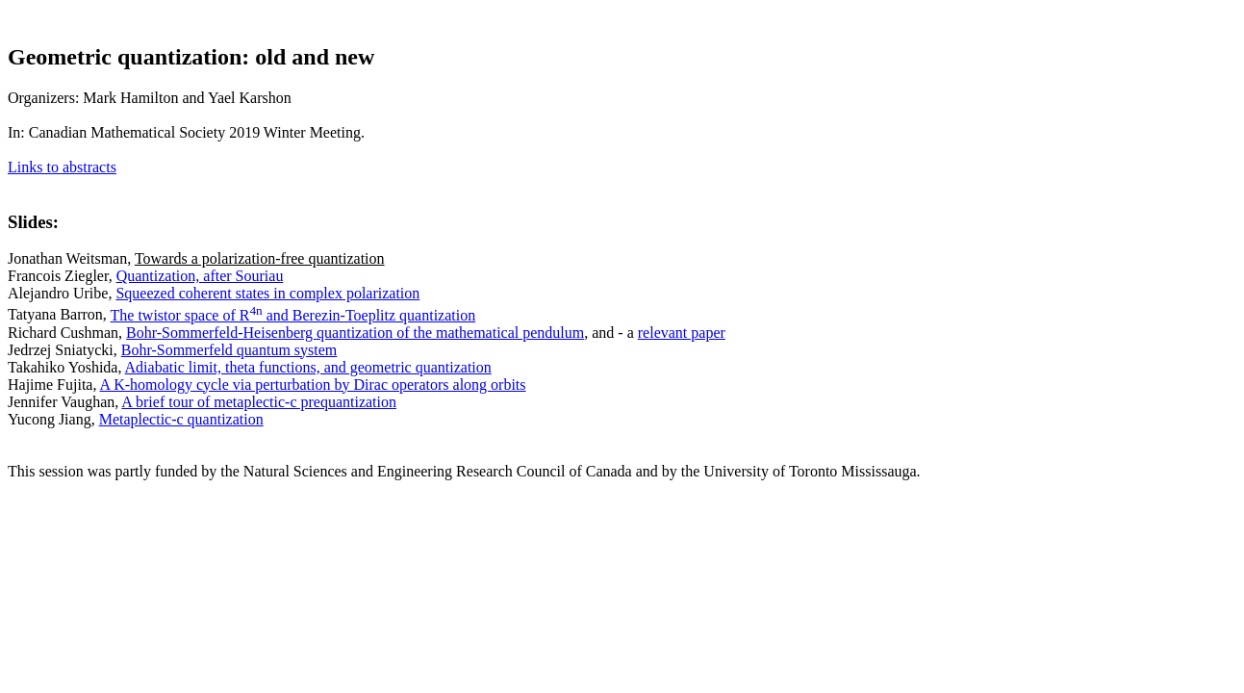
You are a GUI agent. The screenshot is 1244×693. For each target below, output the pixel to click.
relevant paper (681, 332)
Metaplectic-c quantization (181, 419)
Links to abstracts (62, 167)
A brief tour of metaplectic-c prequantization (258, 402)
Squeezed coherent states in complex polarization (267, 293)
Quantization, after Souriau (200, 276)
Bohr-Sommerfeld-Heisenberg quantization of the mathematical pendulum (355, 332)
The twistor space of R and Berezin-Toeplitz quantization (293, 315)
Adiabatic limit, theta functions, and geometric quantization (308, 367)
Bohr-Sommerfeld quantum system (229, 350)
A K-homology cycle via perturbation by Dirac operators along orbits (313, 384)
